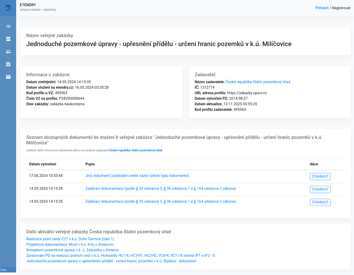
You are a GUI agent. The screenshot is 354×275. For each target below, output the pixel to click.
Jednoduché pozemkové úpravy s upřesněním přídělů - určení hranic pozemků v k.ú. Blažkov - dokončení (111, 261)
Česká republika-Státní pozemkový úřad (257, 82)
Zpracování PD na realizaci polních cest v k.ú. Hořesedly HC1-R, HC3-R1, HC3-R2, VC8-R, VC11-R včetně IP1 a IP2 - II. (121, 255)
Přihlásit (322, 8)
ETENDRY (28, 5)
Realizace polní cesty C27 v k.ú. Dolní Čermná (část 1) (70, 239)
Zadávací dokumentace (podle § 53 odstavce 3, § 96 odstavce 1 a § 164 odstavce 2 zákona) (161, 188)
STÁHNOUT (320, 176)
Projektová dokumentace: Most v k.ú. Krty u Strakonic (69, 244)
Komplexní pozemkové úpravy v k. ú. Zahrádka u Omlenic (72, 250)
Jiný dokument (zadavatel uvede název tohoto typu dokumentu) (137, 175)
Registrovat (341, 8)
